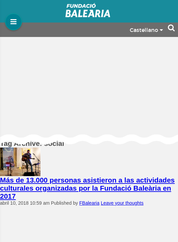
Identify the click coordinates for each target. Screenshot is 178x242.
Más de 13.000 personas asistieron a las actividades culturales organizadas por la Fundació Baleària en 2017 (87, 188)
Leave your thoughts (122, 203)
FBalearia (89, 203)
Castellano (146, 30)
